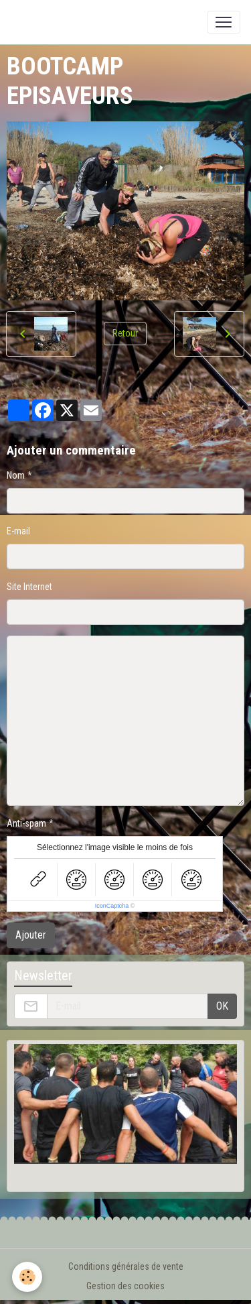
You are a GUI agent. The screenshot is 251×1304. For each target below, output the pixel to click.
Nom (16, 475)
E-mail (18, 531)
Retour (125, 333)
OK (222, 1006)
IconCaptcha (112, 905)
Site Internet (29, 586)
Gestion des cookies (125, 1286)
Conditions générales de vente (125, 1266)
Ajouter (30, 935)
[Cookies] (27, 1277)
